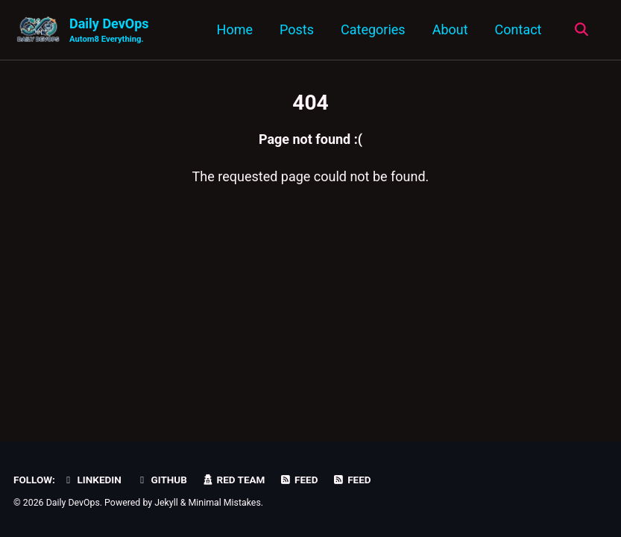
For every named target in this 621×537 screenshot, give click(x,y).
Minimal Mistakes (225, 502)
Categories (373, 29)
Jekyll (166, 502)
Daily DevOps (109, 31)
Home (235, 29)
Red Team (233, 480)
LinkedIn (91, 480)
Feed (299, 480)
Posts (297, 29)
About (450, 29)
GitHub (161, 480)
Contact (518, 29)
